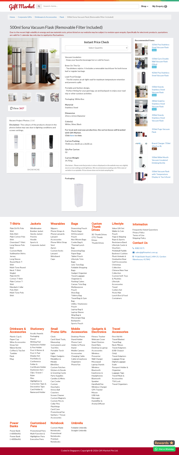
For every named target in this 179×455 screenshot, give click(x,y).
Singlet (13, 273)
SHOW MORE (33, 169)
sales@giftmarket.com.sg (145, 252)
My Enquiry (159, 6)
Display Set (35, 356)
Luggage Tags (118, 373)
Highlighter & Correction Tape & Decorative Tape (38, 384)
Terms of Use (138, 235)
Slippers (54, 228)
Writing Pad (35, 342)
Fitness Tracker (98, 336)
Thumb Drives (98, 243)
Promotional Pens (38, 431)
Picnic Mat (116, 292)
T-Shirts (15, 224)
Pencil (33, 339)
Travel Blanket (118, 339)
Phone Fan (75, 364)
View (17, 108)
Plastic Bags (76, 231)
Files (32, 378)
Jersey (13, 256)
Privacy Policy (138, 232)
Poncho (33, 236)
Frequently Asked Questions (145, 229)
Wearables (58, 224)
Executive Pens (37, 439)
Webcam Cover (98, 339)
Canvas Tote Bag (78, 284)
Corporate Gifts (25, 17)
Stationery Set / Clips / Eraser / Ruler (37, 373)
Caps (53, 259)
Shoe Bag (75, 292)
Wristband (55, 256)
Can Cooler (55, 381)
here (72, 135)
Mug (12, 359)
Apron (53, 248)
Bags (74, 224)
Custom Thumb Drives (97, 227)
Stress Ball (55, 389)
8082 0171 (138, 248)
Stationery (37, 329)
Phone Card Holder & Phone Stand (78, 345)
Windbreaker (36, 228)
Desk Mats (96, 345)
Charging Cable (78, 356)
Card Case (55, 409)
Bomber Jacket (36, 231)
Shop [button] (144, 6)
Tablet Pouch (77, 256)
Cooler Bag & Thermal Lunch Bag (77, 245)
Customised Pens (38, 425)
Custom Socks (57, 250)
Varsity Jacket (36, 234)
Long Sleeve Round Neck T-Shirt (16, 262)
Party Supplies (57, 375)
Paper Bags (76, 253)
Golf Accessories (119, 262)
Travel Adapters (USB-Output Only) (119, 350)
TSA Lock (116, 381)
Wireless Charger (99, 387)
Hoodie (33, 239)
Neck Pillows (117, 345)
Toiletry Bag (76, 295)
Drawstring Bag (78, 250)
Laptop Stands (98, 364)
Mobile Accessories (79, 330)
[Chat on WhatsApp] (164, 449)
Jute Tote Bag (77, 264)
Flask (62, 17)
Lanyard (54, 253)
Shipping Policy (139, 238)
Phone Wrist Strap (59, 242)
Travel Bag (116, 342)
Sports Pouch (77, 323)
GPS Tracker (97, 389)
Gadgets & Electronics (99, 330)
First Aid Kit (117, 336)
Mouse (95, 392)
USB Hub (95, 395)
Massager (96, 398)
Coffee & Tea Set (17, 350)
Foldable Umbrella (79, 427)
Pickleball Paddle (119, 250)
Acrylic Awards (36, 333)
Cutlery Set (117, 290)
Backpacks (75, 320)
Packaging (34, 336)
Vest (53, 245)
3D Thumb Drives (99, 234)
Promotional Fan (58, 412)
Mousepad (96, 361)
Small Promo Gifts (58, 330)
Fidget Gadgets (57, 356)
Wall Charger (97, 359)
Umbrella (77, 423)
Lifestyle (117, 224)
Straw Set (14, 345)
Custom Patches (58, 367)
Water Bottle (15, 347)
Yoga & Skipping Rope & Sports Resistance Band (119, 239)
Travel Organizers (120, 384)
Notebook (57, 423)
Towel (114, 287)
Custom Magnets (58, 398)
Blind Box (55, 364)
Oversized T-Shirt (17, 242)
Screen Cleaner (57, 395)
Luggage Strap (118, 359)
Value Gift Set (118, 228)
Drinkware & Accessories (46, 17)
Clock (53, 336)
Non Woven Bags (78, 239)
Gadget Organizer (79, 273)
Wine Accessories (18, 342)
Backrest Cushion (120, 253)
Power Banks (14, 425)
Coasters (55, 392)
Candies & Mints (58, 378)
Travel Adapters (119, 356)
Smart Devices (98, 342)
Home (12, 17)
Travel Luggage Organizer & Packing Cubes (78, 279)
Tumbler (13, 353)
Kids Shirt (14, 234)
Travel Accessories (120, 330)
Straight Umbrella (78, 430)
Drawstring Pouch (79, 228)
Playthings (55, 406)
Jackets (35, 224)
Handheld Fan (97, 384)
